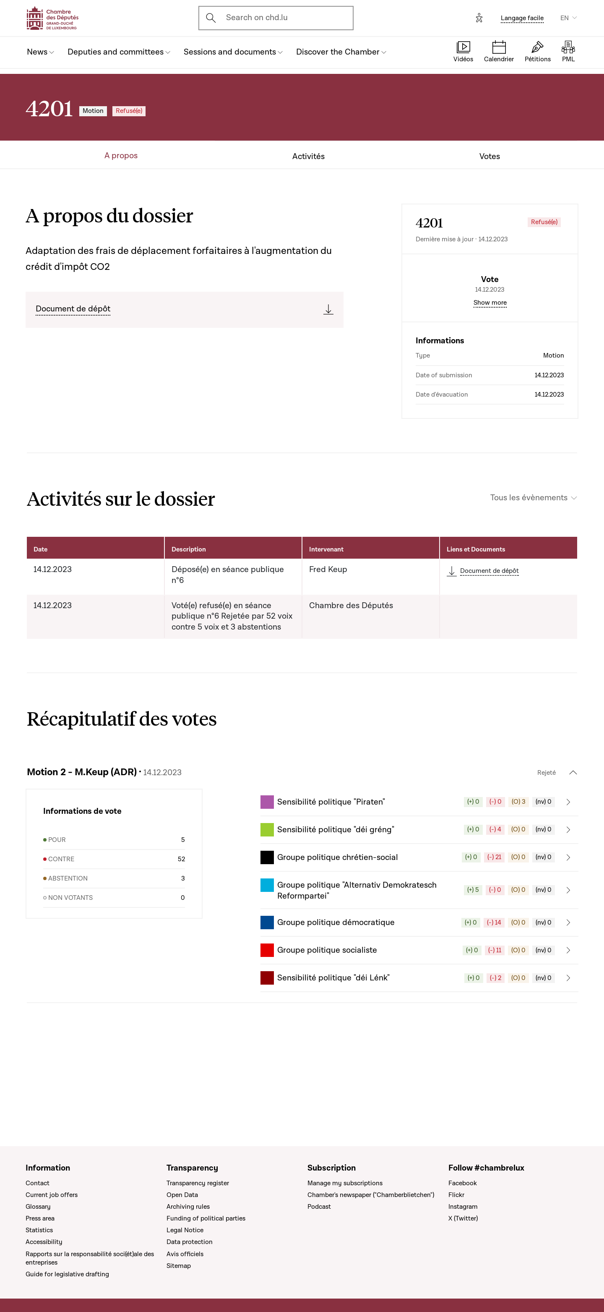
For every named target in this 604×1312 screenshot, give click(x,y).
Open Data (182, 1195)
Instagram (463, 1206)
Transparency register (198, 1183)
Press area (40, 1218)
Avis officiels (185, 1254)
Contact (37, 1183)
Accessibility (44, 1242)
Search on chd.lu (257, 17)
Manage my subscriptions (345, 1183)
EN (564, 18)
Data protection (190, 1242)
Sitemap (179, 1266)
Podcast (319, 1206)
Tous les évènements (529, 569)
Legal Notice (185, 1230)
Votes (489, 157)
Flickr (456, 1195)
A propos (121, 156)
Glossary (38, 1206)
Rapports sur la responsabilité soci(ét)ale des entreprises (90, 1258)
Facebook (462, 1183)
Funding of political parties (206, 1218)
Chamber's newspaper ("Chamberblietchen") (370, 1195)
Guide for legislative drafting (67, 1274)
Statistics (39, 1230)
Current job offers (52, 1195)
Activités (308, 157)
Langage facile (522, 18)
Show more (490, 374)
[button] (419, 873)
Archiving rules (188, 1206)
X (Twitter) (463, 1218)
